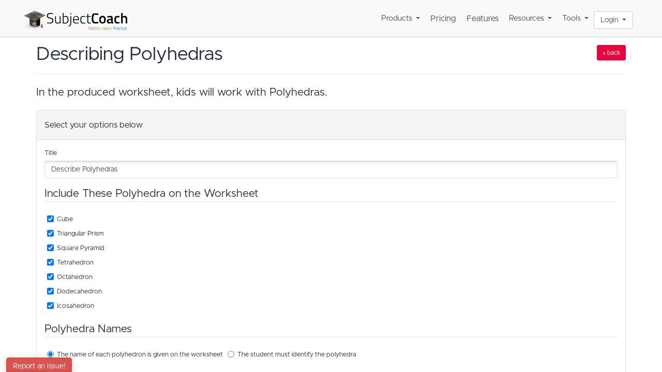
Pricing (443, 18)
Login (613, 20)
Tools (575, 18)
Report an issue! (39, 366)
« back (611, 53)
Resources (530, 18)
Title (50, 153)
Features (483, 18)
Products (400, 18)
